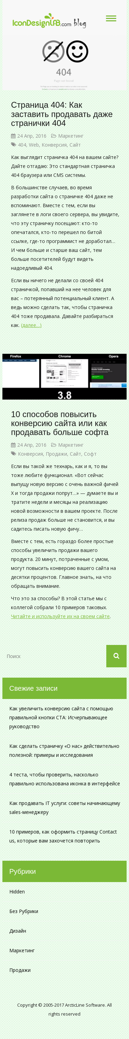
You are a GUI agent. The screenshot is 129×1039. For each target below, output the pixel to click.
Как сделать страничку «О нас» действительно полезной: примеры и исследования (64, 750)
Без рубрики (23, 911)
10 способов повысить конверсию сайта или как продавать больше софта (59, 423)
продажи (56, 453)
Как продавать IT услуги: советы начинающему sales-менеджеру (64, 807)
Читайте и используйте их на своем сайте (60, 616)
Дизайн (17, 930)
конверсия (54, 144)
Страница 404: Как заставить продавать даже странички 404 (61, 114)
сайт (75, 144)
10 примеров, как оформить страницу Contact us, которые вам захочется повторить (63, 836)
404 (22, 144)
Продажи (20, 970)
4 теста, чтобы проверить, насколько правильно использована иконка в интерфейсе (64, 779)
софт (90, 453)
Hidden (17, 891)
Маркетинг (71, 135)
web (34, 144)
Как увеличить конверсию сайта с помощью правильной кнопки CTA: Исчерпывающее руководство (61, 717)
